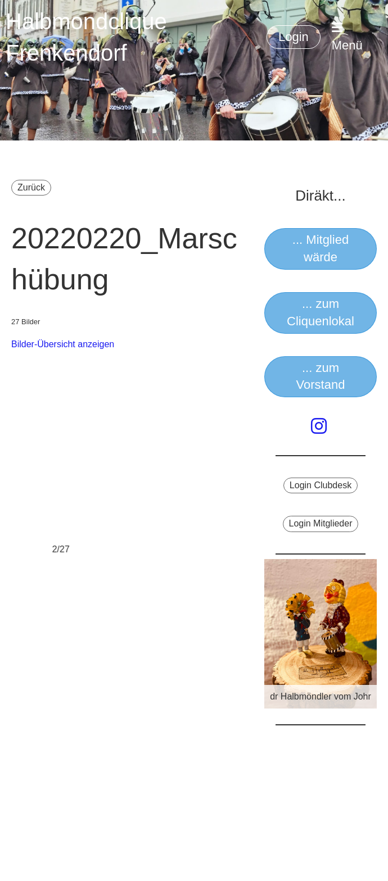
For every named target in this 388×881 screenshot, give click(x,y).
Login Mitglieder (321, 523)
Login (293, 37)
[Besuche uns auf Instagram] (319, 426)
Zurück (31, 187)
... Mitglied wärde (320, 248)
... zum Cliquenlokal (320, 312)
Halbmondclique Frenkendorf (86, 37)
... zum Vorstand (320, 376)
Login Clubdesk (320, 485)
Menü (347, 36)
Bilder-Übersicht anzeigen (62, 344)
